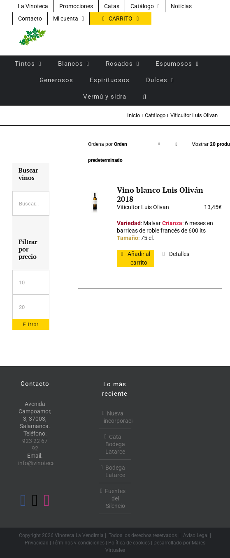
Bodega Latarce (115, 471)
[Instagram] (47, 500)
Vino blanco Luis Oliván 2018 (160, 194)
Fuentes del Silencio (115, 498)
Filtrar (31, 324)
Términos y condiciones (78, 543)
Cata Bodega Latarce (115, 444)
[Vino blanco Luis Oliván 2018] (94, 202)
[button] (144, 96)
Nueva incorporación (115, 417)
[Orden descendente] (176, 144)
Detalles (179, 254)
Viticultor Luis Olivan (143, 207)
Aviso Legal (196, 535)
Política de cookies (129, 543)
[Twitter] (35, 500)
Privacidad (37, 543)
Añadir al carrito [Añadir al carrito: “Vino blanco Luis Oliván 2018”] (139, 258)
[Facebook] (23, 500)
